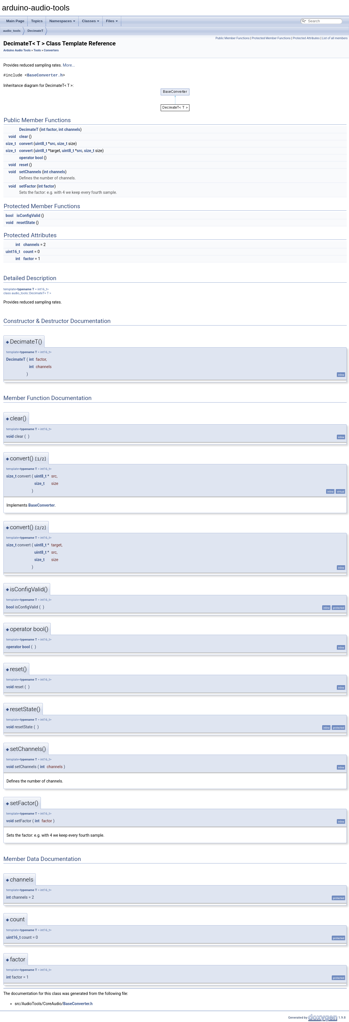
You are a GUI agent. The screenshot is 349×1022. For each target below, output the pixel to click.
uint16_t (13, 251)
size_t (11, 143)
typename (24, 289)
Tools (37, 50)
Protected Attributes (306, 38)
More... (69, 65)
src (52, 143)
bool (9, 215)
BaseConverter (41, 505)
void (12, 136)
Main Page (15, 21)
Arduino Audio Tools (17, 50)
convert (26, 143)
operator (13, 647)
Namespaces (62, 21)
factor (51, 129)
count (28, 251)
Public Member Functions (232, 38)
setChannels (30, 172)
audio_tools (12, 30)
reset (23, 164)
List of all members (335, 38)
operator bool (31, 157)
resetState (26, 222)
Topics (37, 21)
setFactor (27, 186)
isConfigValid (28, 215)
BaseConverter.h (45, 75)
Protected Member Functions (271, 38)
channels (72, 129)
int (43, 129)
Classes (90, 21)
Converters (51, 50)
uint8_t (41, 143)
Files (112, 21)
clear (23, 136)
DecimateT (35, 30)
